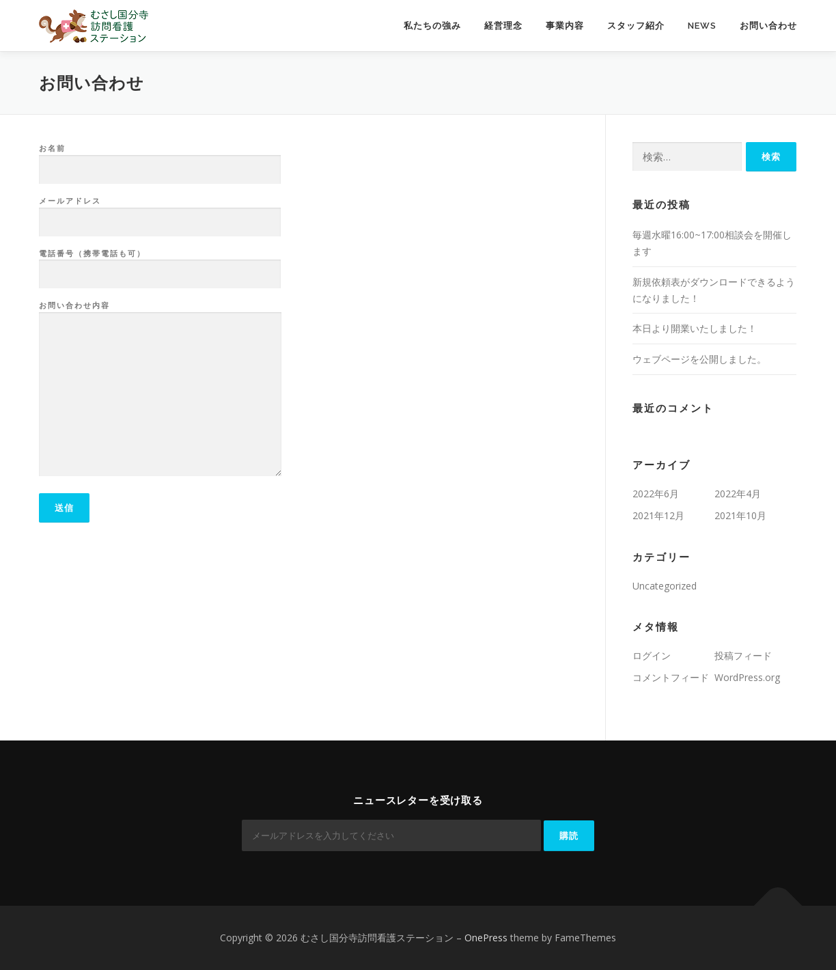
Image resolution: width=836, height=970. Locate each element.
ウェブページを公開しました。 (699, 358)
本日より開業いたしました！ (694, 328)
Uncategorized (664, 585)
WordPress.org (747, 677)
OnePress (485, 937)
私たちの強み (432, 25)
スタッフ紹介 (636, 25)
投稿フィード (743, 655)
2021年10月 (740, 515)
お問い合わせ (768, 25)
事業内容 (565, 25)
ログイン (651, 655)
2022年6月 (655, 493)
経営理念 (503, 25)
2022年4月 (737, 493)
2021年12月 (658, 515)
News (702, 25)
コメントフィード (670, 677)
